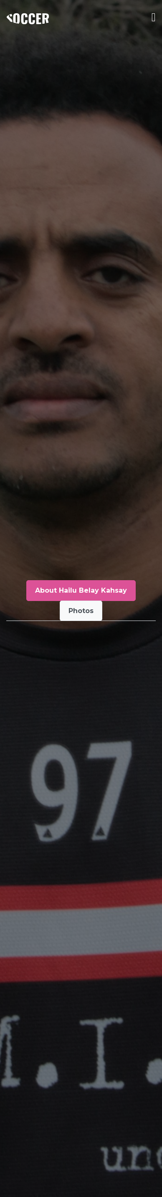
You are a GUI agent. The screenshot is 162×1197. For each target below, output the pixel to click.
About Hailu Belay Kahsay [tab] (81, 590)
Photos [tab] (81, 611)
